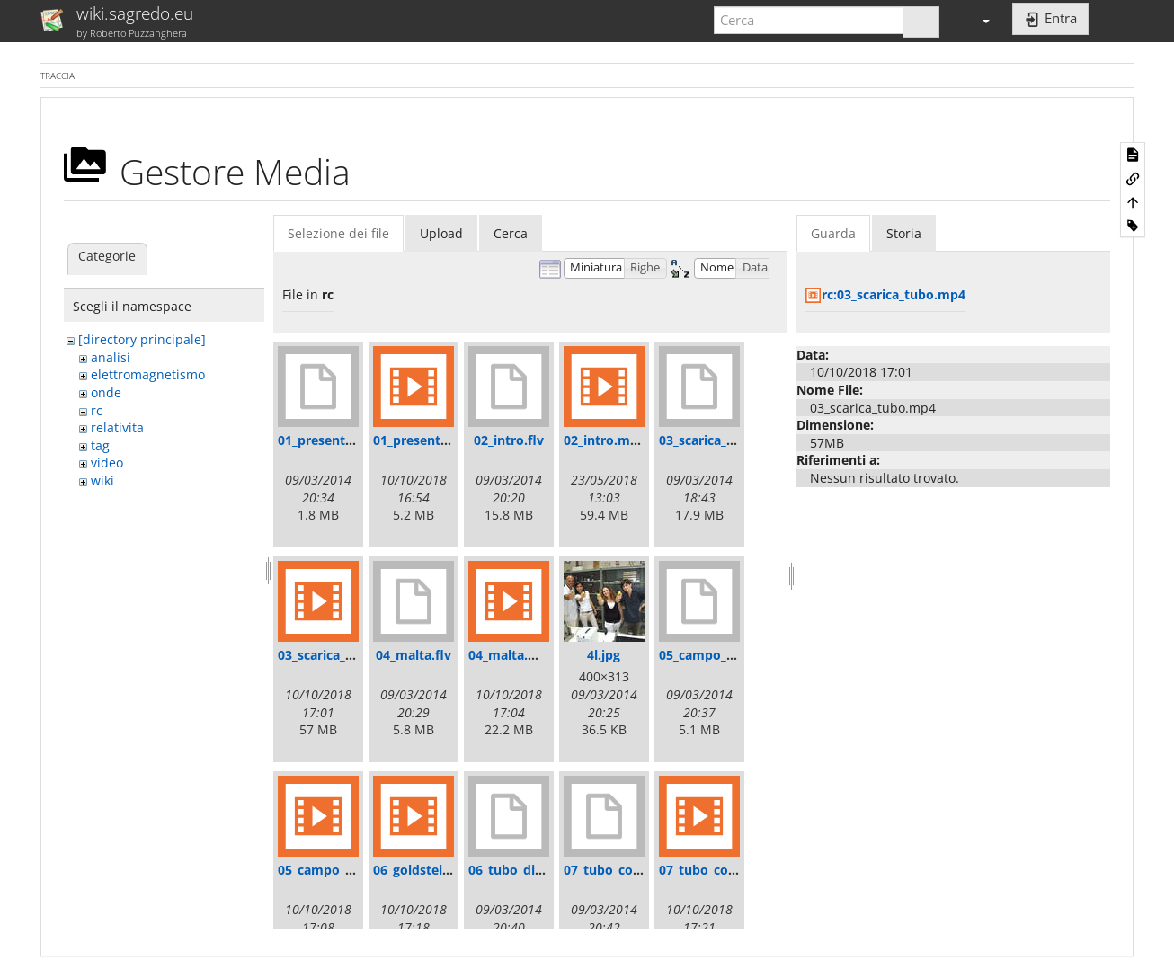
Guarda (833, 233)
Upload (441, 233)
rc (96, 410)
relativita (117, 427)
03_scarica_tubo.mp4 (342, 654)
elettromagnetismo (148, 374)
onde (106, 392)
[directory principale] (142, 339)
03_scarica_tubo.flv (717, 440)
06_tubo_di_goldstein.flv (543, 869)
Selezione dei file (338, 233)
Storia (903, 233)
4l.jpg (603, 654)
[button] (978, 20)
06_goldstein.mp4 (427, 869)
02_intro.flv (509, 440)
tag (100, 445)
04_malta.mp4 (512, 654)
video (107, 462)
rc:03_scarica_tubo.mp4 (893, 294)
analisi (110, 357)
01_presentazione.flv (341, 440)
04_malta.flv (413, 654)
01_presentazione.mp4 (442, 440)
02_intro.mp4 (604, 440)
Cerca (511, 233)
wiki (102, 480)
